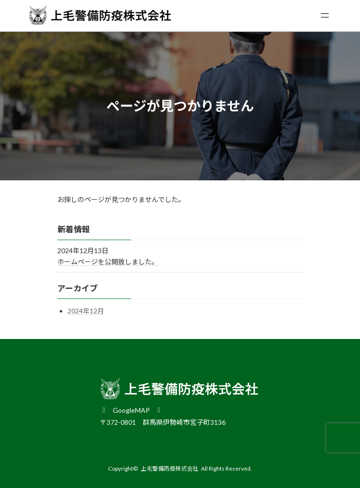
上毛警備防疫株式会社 (170, 468)
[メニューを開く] (325, 15)
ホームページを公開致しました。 (108, 262)
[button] (131, 410)
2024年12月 (85, 311)
